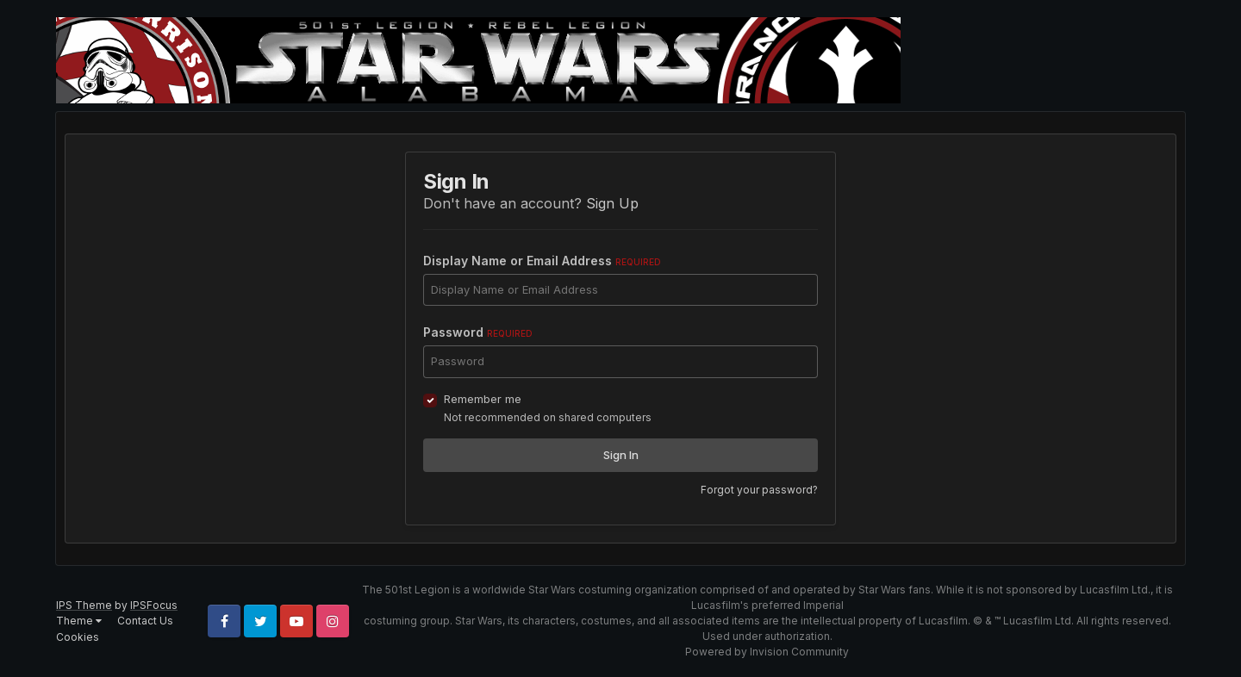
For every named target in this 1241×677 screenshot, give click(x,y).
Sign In (621, 455)
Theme (79, 620)
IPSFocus (154, 605)
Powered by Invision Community (767, 651)
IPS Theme (84, 605)
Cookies (77, 636)
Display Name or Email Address (542, 260)
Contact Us (145, 620)
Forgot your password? (759, 489)
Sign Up (612, 203)
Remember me (482, 399)
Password (478, 332)
